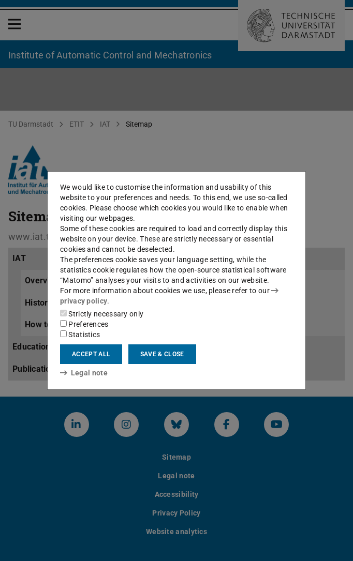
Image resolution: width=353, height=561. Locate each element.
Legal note (84, 373)
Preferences (84, 324)
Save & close (162, 354)
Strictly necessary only (101, 314)
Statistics (80, 334)
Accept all (91, 354)
